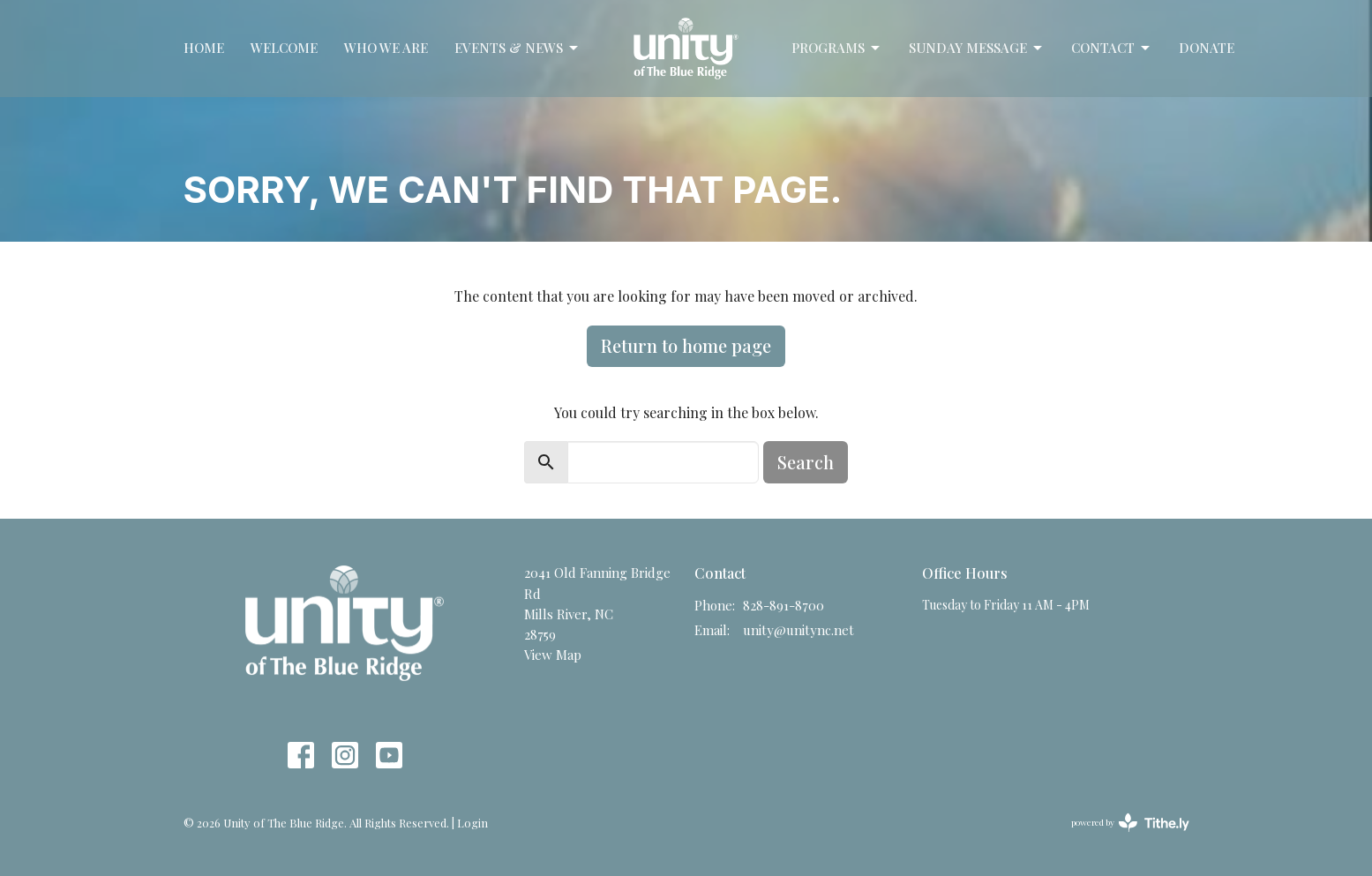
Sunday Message (977, 48)
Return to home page (686, 345)
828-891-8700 (783, 605)
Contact (1111, 48)
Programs (836, 48)
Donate (1206, 47)
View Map (552, 654)
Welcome (284, 47)
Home (204, 47)
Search (805, 462)
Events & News (517, 48)
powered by (1130, 822)
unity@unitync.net (798, 630)
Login (472, 822)
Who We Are (386, 47)
